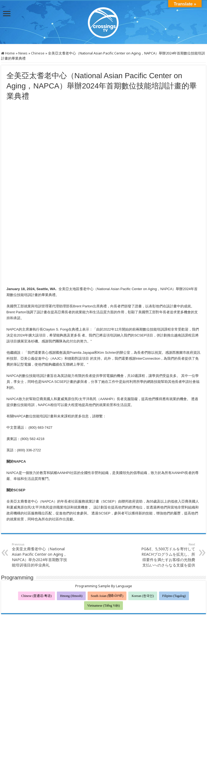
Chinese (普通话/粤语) (36, 571)
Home (8, 53)
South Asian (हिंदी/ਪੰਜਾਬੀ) (107, 571)
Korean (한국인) (143, 571)
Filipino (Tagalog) (174, 571)
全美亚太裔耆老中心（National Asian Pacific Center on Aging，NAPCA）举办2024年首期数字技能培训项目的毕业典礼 (39, 530)
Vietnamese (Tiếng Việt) (103, 581)
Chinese (37, 53)
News (22, 53)
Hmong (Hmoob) (71, 571)
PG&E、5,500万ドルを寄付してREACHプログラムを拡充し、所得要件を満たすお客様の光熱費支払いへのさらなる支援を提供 (167, 530)
